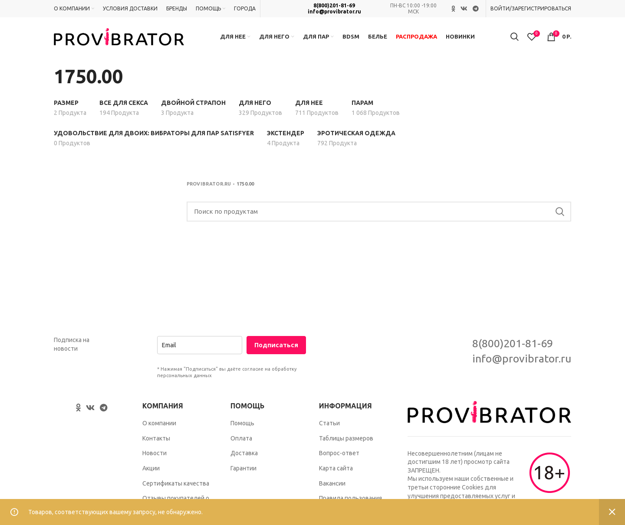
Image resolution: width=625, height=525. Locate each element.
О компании (159, 423)
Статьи (329, 423)
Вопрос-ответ (339, 453)
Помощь (242, 423)
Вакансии (332, 483)
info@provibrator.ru (334, 11)
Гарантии (243, 468)
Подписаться (276, 345)
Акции (151, 468)
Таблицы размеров (346, 438)
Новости (154, 453)
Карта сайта (336, 468)
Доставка (244, 453)
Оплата (241, 438)
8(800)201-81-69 (334, 5)
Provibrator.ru (209, 183)
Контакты (156, 438)
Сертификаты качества (175, 483)
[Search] (379, 212)
